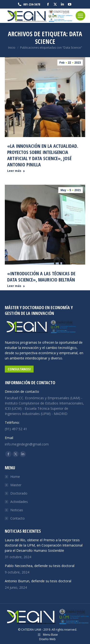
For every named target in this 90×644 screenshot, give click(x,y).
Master (15, 485)
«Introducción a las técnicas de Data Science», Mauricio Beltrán (41, 276)
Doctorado (18, 493)
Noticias (16, 510)
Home (15, 476)
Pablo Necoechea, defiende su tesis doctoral (39, 565)
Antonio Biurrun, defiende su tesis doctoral (38, 581)
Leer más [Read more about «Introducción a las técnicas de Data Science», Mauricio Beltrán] (16, 286)
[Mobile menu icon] (80, 15)
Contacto (17, 518)
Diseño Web (47, 639)
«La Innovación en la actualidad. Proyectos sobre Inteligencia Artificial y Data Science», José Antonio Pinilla (42, 155)
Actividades (19, 501)
